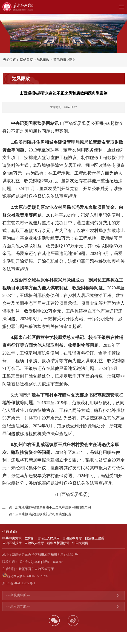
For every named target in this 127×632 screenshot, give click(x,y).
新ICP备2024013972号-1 (18, 583)
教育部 (29, 538)
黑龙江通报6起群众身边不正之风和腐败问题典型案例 (53, 507)
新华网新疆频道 (58, 543)
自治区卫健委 (94, 538)
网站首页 (26, 60)
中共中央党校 (12, 538)
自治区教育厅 (72, 538)
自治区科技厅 (12, 543)
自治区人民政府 (48, 538)
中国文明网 (80, 543)
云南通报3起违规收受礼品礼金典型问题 (43, 514)
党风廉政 (43, 60)
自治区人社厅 (34, 543)
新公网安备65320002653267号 (27, 576)
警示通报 (59, 60)
